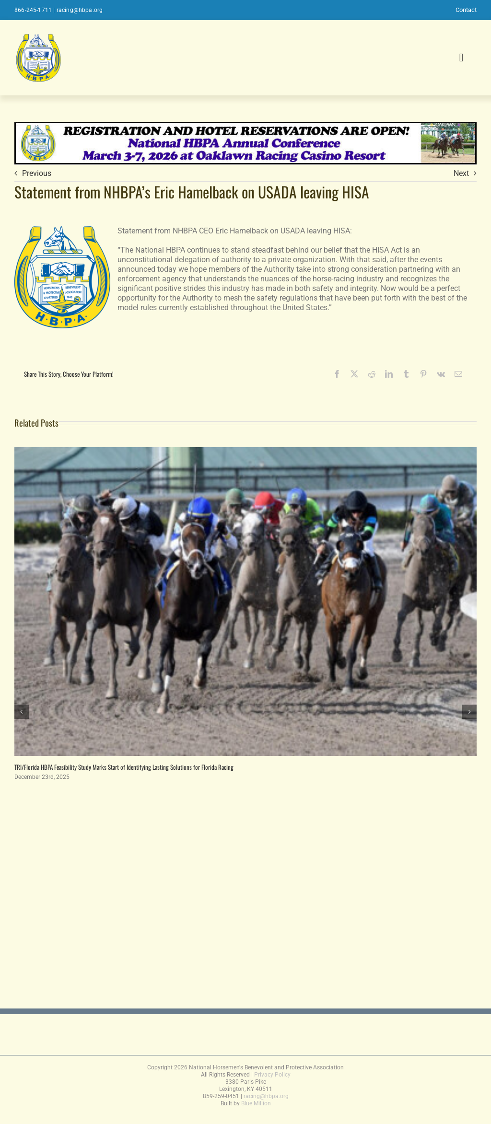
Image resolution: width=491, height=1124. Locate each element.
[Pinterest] (423, 374)
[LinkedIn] (388, 374)
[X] (354, 374)
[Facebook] (337, 374)
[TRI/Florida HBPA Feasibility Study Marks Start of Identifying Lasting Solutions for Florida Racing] (245, 451)
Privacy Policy (272, 1074)
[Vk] (441, 374)
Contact (466, 9)
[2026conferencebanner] (245, 126)
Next (461, 173)
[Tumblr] (406, 374)
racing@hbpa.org (80, 10)
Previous (36, 173)
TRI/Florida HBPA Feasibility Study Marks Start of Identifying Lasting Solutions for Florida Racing (124, 767)
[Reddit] (371, 374)
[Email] (458, 374)
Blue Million (256, 1103)
